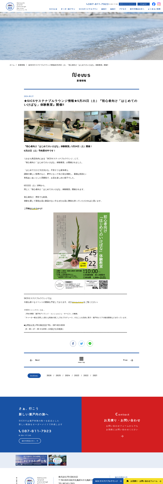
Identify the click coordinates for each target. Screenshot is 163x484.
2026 (49, 375)
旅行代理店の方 (121, 477)
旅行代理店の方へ (28, 441)
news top (81, 362)
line (90, 344)
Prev (125, 360)
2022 (86, 375)
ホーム (12, 65)
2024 (67, 375)
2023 (76, 375)
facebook (73, 344)
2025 (58, 375)
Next (37, 360)
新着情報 (21, 65)
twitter (82, 344)
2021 (95, 375)
